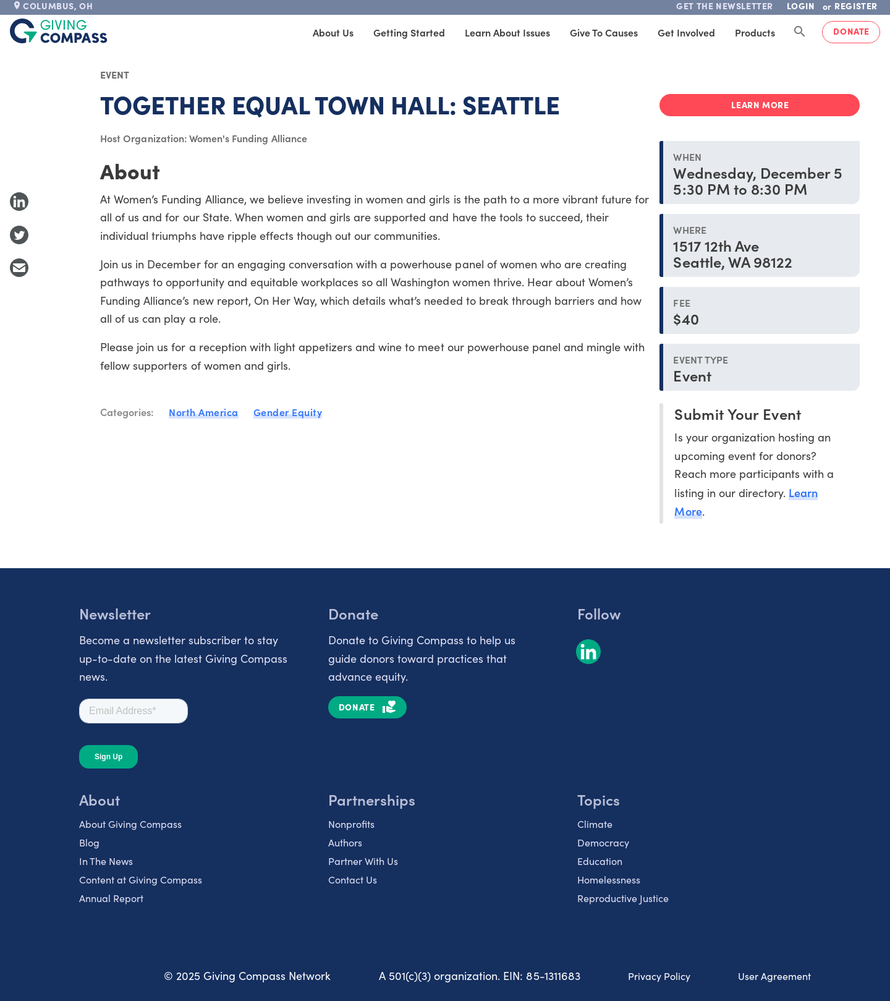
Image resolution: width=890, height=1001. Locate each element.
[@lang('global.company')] (59, 31)
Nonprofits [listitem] (351, 823)
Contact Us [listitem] (352, 879)
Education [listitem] (599, 860)
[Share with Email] (19, 267)
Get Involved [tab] (686, 32)
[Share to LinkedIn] (19, 201)
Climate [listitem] (594, 823)
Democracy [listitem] (603, 842)
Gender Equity (288, 412)
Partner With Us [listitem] (363, 860)
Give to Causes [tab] (604, 32)
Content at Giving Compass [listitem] (140, 879)
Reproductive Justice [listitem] (623, 898)
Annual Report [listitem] (111, 898)
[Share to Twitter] (19, 235)
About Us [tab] (333, 32)
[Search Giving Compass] (800, 32)
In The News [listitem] (106, 860)
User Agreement (774, 975)
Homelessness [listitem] (608, 879)
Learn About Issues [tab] (507, 32)
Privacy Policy (659, 975)
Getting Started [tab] (409, 32)
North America (204, 412)
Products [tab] (755, 32)
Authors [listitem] (345, 842)
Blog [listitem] (89, 842)
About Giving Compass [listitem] (130, 823)
